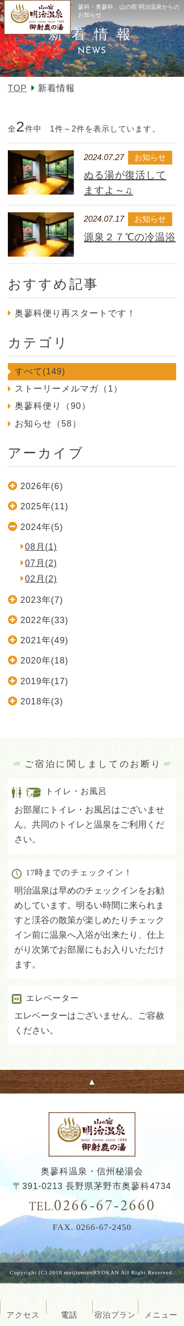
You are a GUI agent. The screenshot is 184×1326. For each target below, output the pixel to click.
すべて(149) (40, 371)
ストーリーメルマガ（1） (69, 389)
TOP (17, 88)
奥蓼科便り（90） (53, 406)
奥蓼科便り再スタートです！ (75, 313)
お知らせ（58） (48, 424)
